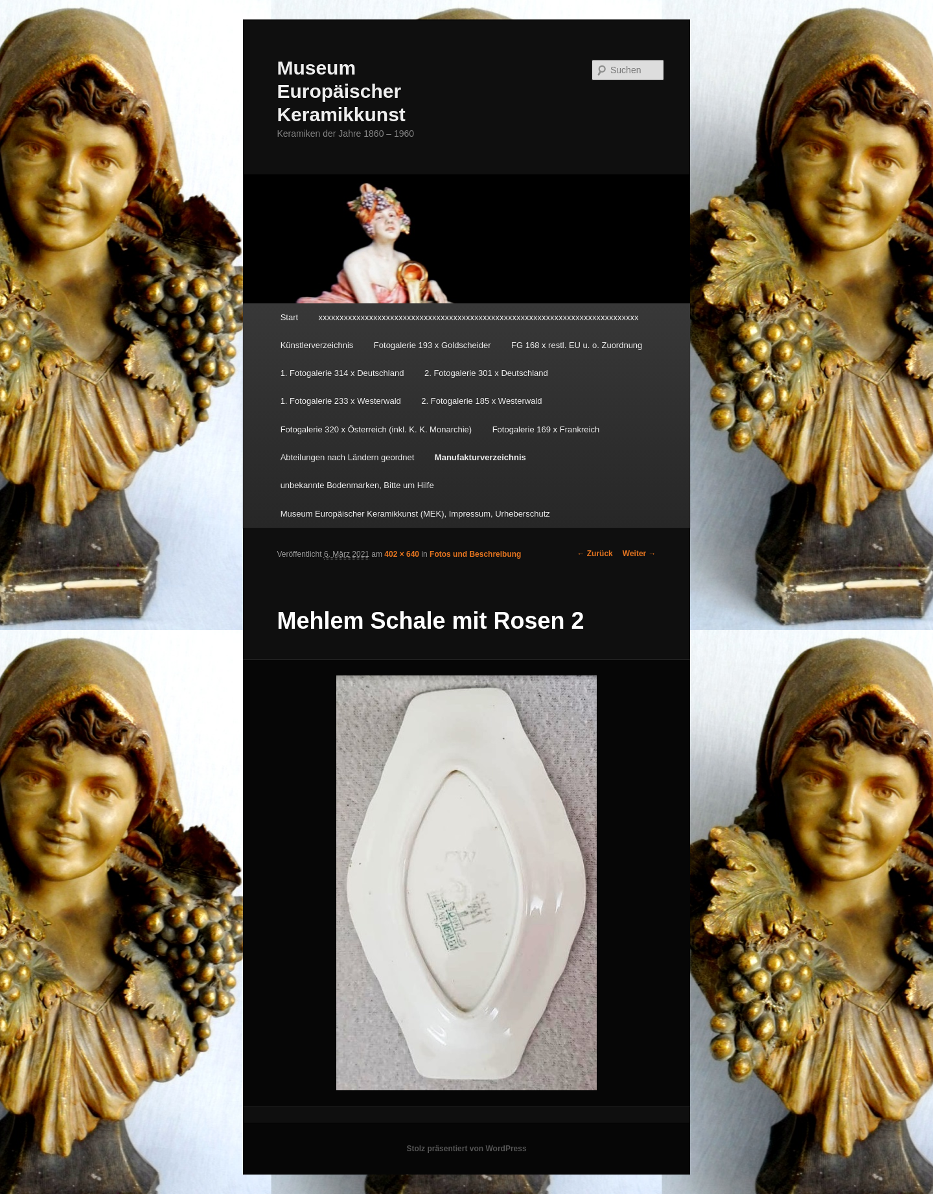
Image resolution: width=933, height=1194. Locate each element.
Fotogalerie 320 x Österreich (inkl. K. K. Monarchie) (376, 429)
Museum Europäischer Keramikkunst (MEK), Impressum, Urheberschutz (415, 514)
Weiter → (639, 553)
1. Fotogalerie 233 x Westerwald (341, 401)
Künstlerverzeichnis (317, 345)
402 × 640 (401, 554)
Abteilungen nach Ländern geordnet (348, 457)
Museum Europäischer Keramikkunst (341, 91)
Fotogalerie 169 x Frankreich (545, 429)
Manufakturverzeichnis (480, 457)
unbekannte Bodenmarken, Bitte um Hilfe (357, 485)
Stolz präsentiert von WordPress (466, 1148)
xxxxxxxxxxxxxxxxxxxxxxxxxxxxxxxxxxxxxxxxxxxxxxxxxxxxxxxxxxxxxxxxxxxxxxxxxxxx (479, 317)
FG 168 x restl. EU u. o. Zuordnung (576, 345)
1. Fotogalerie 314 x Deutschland (342, 373)
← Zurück (594, 553)
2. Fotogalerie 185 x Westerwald (481, 401)
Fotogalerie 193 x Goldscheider (432, 345)
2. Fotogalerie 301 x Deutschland (486, 373)
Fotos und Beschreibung (475, 554)
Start (289, 317)
